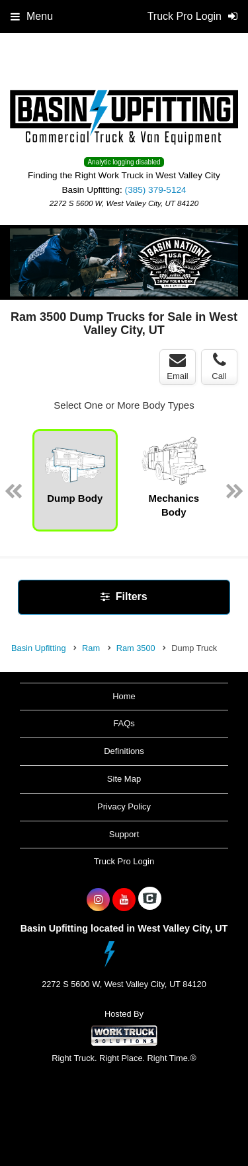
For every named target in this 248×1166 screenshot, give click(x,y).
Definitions (124, 751)
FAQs (124, 723)
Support (124, 834)
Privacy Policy (124, 806)
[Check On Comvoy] (149, 900)
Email (177, 366)
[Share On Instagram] (98, 900)
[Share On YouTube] (124, 900)
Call (219, 366)
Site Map (124, 779)
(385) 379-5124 (155, 190)
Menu (32, 16)
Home (124, 696)
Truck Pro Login (124, 861)
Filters (124, 596)
